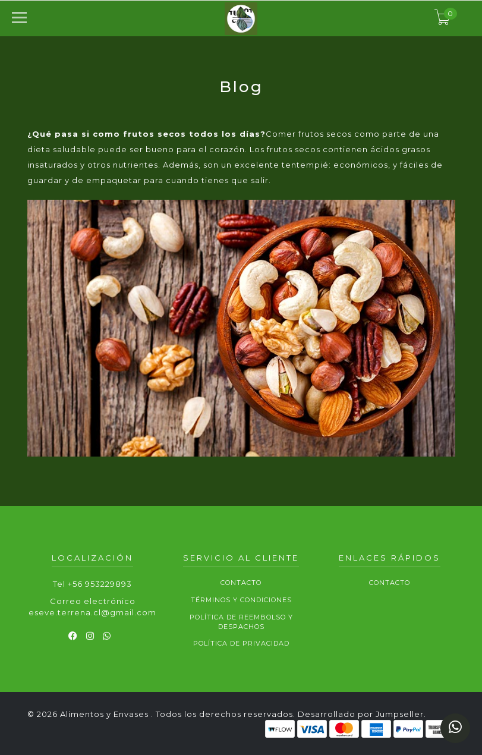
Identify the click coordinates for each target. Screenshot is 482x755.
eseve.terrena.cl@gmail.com (92, 612)
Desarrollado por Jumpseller (361, 714)
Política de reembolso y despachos (241, 622)
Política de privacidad (241, 643)
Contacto (241, 582)
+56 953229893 (100, 584)
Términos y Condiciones (241, 600)
